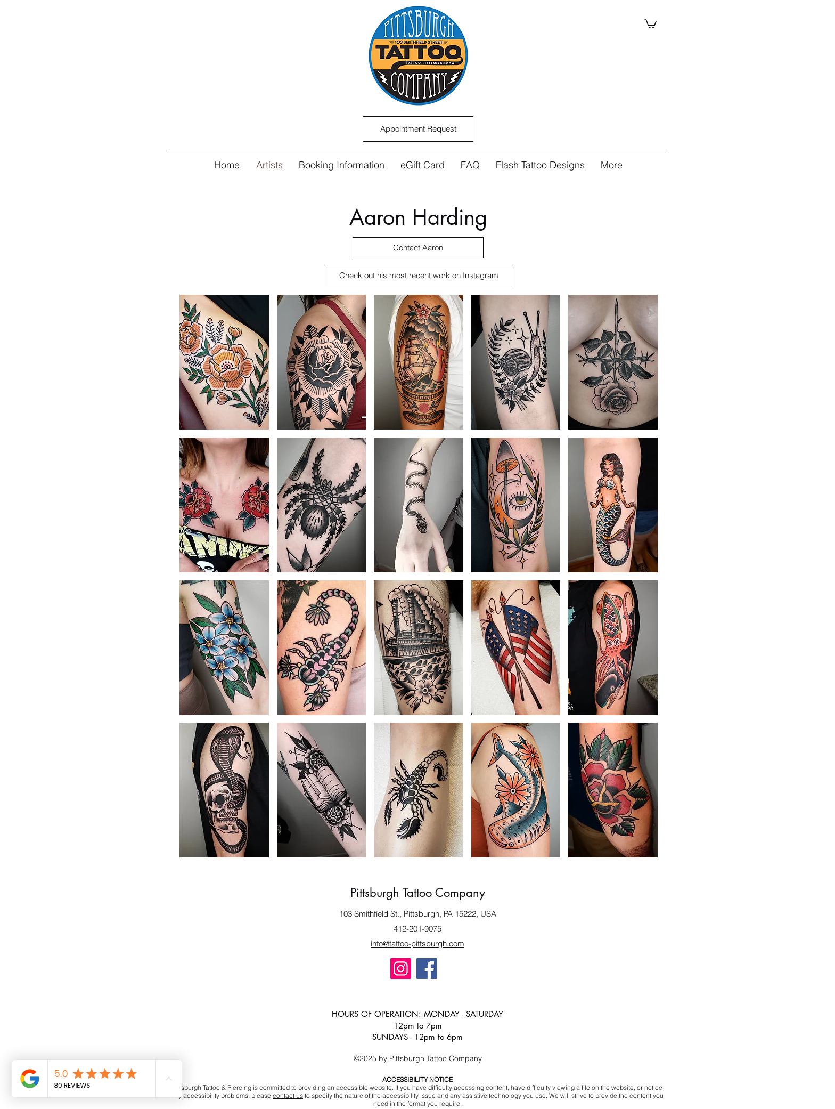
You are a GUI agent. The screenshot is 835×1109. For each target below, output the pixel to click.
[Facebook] (426, 968)
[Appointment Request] (418, 129)
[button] (650, 23)
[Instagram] (400, 968)
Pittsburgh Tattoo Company (417, 892)
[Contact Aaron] (418, 247)
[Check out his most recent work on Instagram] (418, 275)
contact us (288, 1095)
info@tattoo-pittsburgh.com (417, 943)
